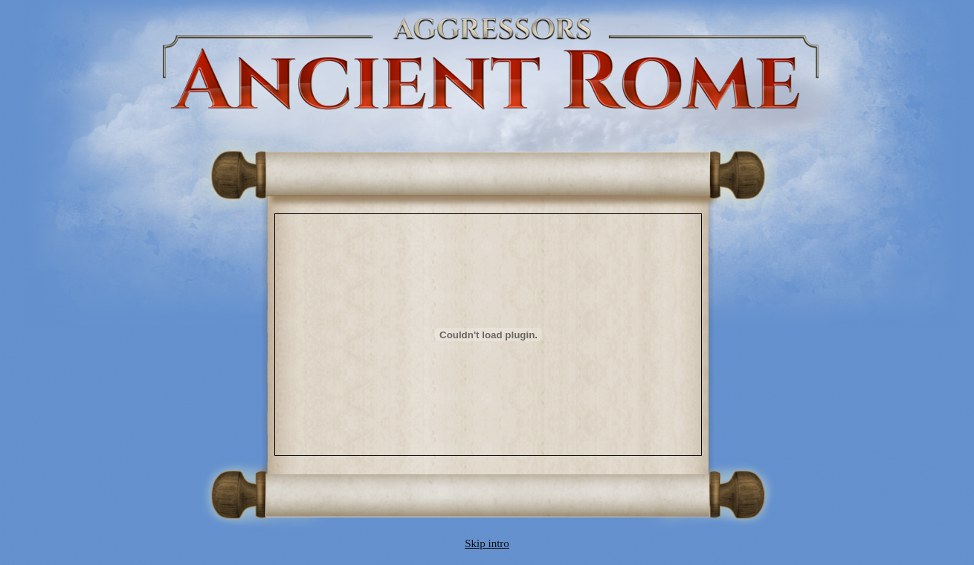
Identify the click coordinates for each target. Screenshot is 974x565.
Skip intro (487, 543)
